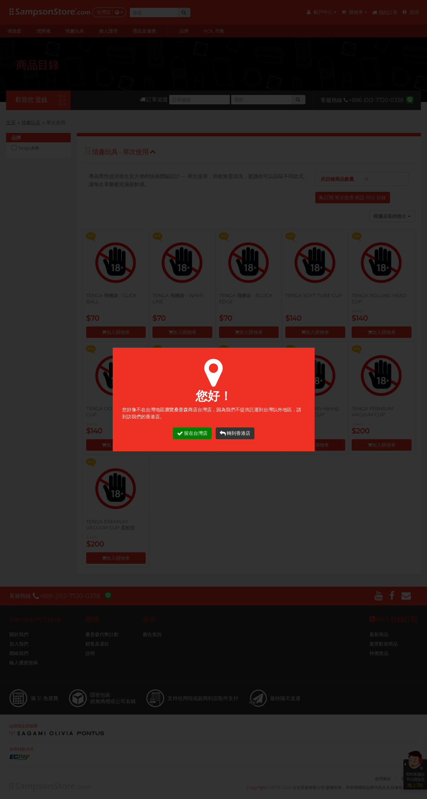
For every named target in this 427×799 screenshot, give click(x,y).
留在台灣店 (192, 433)
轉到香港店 (235, 433)
